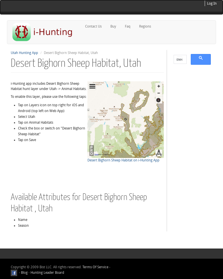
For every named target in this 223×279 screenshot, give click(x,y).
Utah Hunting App (24, 53)
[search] (180, 59)
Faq (127, 26)
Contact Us (93, 26)
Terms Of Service (95, 267)
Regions (145, 26)
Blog (24, 273)
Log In (212, 3)
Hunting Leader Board (47, 273)
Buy (113, 26)
